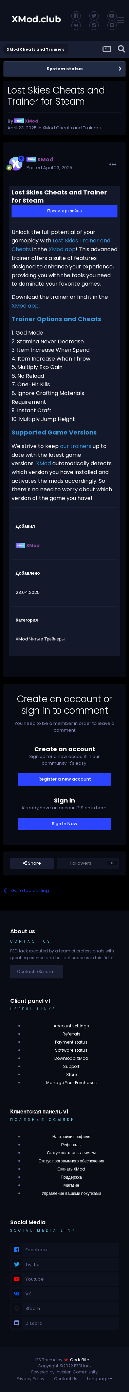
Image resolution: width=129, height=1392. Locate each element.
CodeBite (79, 1360)
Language (99, 1379)
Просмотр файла (64, 211)
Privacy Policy (30, 1379)
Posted (49, 167)
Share (32, 863)
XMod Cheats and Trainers (71, 128)
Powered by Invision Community (64, 1372)
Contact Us (65, 1379)
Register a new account (64, 779)
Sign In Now (64, 823)
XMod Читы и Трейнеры (40, 639)
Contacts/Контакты (36, 971)
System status (65, 68)
